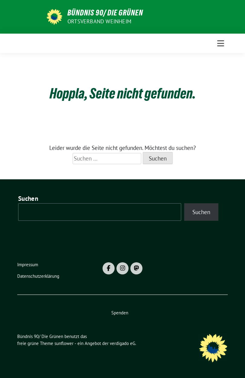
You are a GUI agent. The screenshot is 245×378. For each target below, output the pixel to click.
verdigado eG (122, 343)
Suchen (28, 198)
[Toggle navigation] (221, 43)
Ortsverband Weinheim (99, 21)
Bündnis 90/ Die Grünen (105, 12)
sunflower (64, 343)
